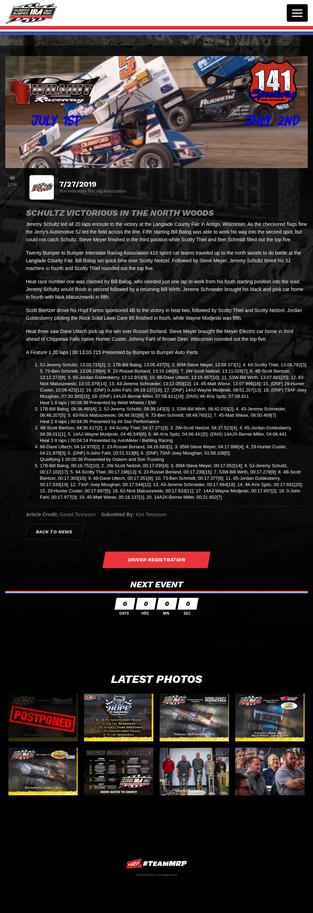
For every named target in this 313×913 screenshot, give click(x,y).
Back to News (54, 531)
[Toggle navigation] (297, 13)
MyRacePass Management (156, 875)
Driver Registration (156, 559)
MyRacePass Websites (156, 863)
